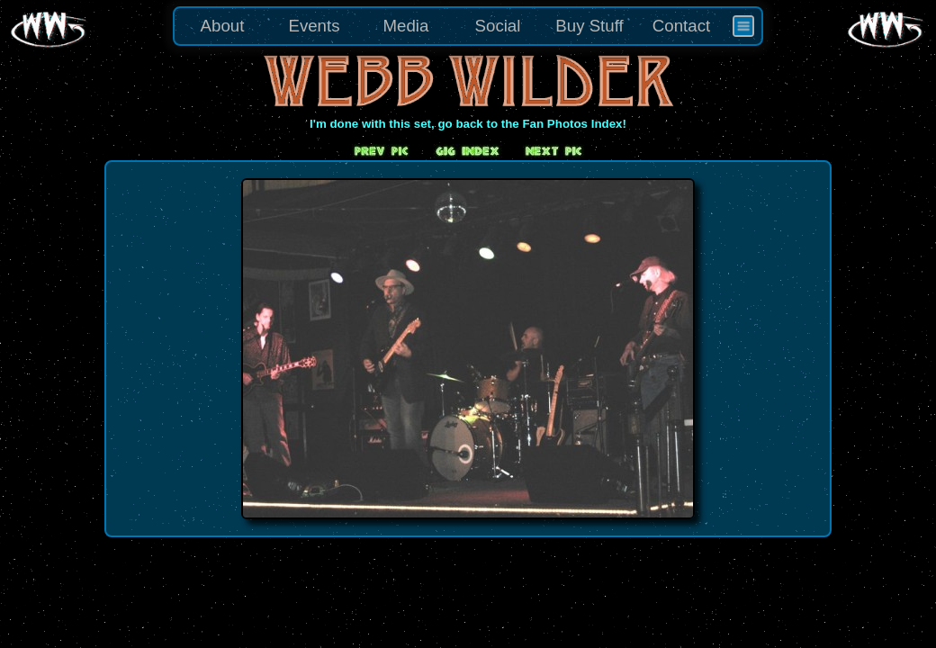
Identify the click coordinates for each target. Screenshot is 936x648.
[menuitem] (743, 26)
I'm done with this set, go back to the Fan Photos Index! (468, 123)
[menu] (468, 26)
